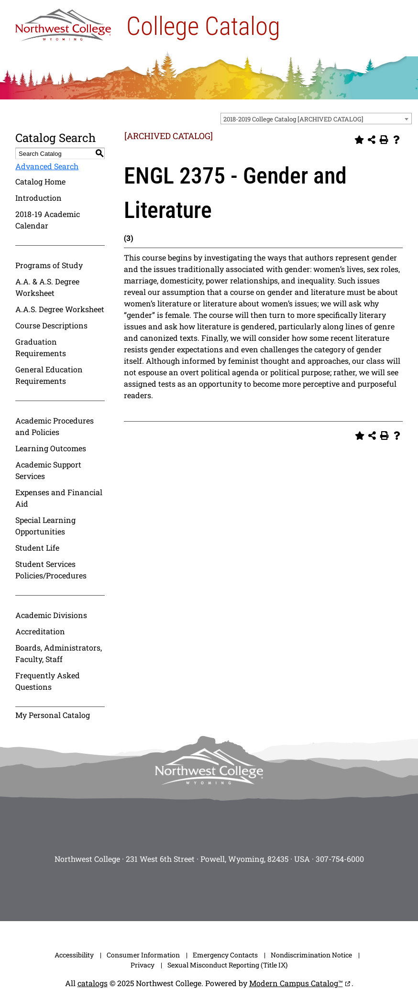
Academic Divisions (51, 615)
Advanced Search (46, 166)
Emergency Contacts (225, 954)
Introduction (38, 198)
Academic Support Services (48, 470)
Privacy (142, 964)
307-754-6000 (340, 859)
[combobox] (316, 118)
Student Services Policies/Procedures (51, 569)
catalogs (92, 983)
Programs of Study (49, 265)
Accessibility (74, 954)
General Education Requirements (49, 375)
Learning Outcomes (50, 448)
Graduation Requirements (40, 347)
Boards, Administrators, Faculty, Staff (58, 653)
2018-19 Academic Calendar (47, 219)
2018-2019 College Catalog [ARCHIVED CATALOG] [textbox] (293, 119)
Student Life (37, 548)
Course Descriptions (51, 325)
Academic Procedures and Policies (54, 426)
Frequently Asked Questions (47, 681)
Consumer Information (143, 954)
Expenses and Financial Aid (58, 498)
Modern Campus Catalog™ (296, 983)
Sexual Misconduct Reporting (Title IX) (227, 964)
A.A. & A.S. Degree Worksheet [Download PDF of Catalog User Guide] (47, 287)
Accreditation (40, 631)
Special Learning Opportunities (45, 525)
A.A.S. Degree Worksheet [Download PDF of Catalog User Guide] (59, 309)
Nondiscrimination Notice (311, 954)
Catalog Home (40, 181)
